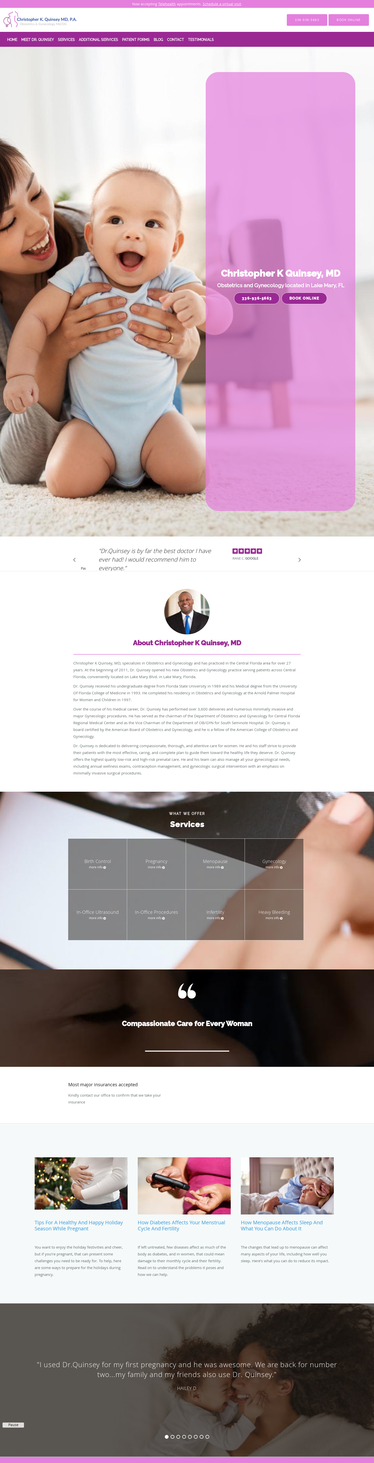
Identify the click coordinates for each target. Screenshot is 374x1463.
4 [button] (184, 1436)
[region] (187, 1375)
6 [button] (195, 1436)
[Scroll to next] (298, 561)
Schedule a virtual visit (222, 4)
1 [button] (166, 1436)
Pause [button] (83, 569)
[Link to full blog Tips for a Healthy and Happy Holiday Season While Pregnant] (81, 1196)
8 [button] (207, 1436)
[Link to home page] (33, 20)
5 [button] (190, 1436)
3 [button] (178, 1436)
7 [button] (201, 1436)
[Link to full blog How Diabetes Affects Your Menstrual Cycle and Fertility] (184, 1196)
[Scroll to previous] (76, 561)
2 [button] (172, 1436)
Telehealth (167, 4)
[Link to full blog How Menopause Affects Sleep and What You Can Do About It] (287, 1196)
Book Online (304, 298)
